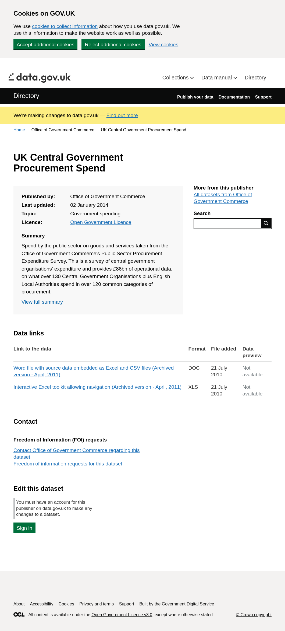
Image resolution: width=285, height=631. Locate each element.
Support (263, 97)
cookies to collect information (65, 26)
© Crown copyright (254, 614)
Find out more (122, 115)
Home (19, 130)
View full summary (42, 302)
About (19, 604)
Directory (255, 77)
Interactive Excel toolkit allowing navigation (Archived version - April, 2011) (97, 387)
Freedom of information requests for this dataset (67, 464)
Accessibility (41, 604)
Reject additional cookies (113, 44)
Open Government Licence (100, 222)
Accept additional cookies (45, 44)
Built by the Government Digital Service (176, 604)
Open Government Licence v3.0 (121, 614)
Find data (266, 223)
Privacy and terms (96, 604)
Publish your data (195, 97)
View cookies (164, 44)
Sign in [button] (24, 528)
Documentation (234, 97)
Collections (176, 77)
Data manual (217, 77)
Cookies (66, 604)
